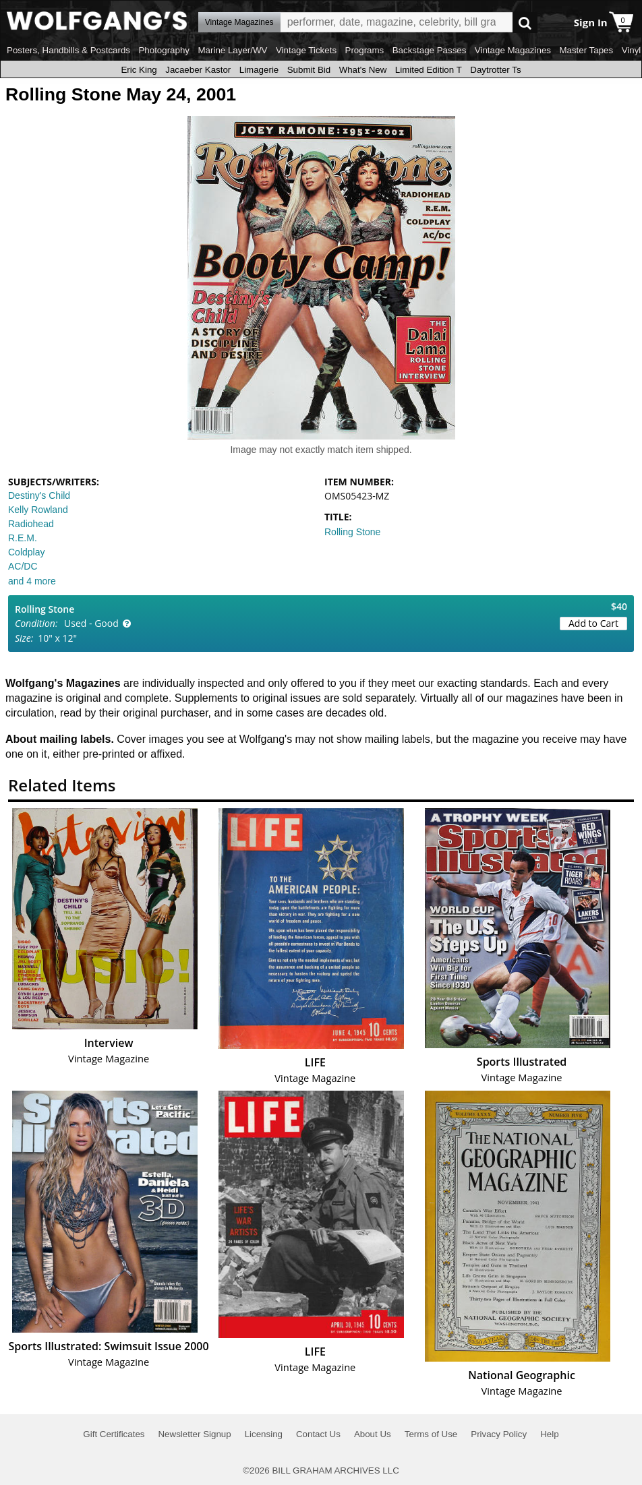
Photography (163, 50)
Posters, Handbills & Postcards (68, 50)
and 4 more (32, 581)
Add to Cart (593, 623)
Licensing (264, 1434)
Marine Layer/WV (232, 50)
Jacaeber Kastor (198, 70)
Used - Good (91, 623)
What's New (363, 70)
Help (549, 1434)
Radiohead (31, 523)
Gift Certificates (113, 1434)
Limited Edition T (428, 70)
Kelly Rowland (38, 509)
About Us (372, 1434)
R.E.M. (22, 538)
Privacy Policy (499, 1434)
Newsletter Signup (194, 1434)
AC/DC (23, 566)
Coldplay (26, 552)
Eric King (138, 70)
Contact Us (318, 1434)
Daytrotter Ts (495, 70)
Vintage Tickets (306, 50)
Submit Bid (308, 70)
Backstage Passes (429, 50)
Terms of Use (431, 1434)
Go (525, 22)
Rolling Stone (352, 531)
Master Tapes (586, 50)
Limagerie (259, 70)
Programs (364, 50)
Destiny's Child (39, 495)
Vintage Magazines (513, 50)
